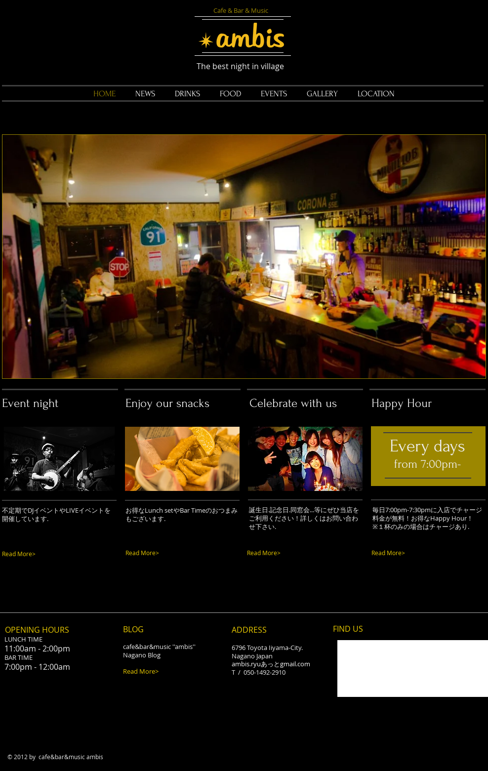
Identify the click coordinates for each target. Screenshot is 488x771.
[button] (244, 256)
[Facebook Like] (64, 602)
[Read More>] (42, 554)
